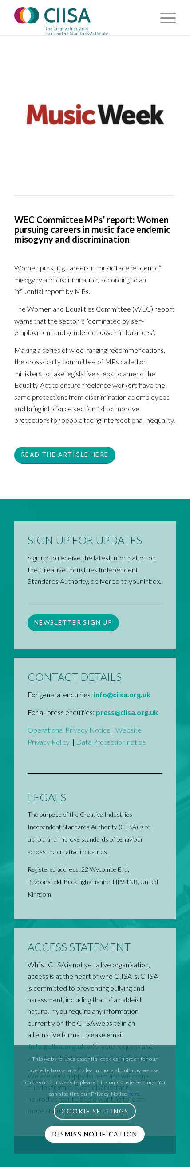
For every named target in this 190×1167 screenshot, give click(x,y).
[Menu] (163, 17)
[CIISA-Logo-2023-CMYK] (78, 17)
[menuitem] (163, 17)
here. (134, 1093)
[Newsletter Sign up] (73, 622)
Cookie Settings (94, 1111)
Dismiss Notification (94, 1134)
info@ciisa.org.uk (122, 694)
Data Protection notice (111, 742)
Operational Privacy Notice (69, 730)
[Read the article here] (64, 455)
